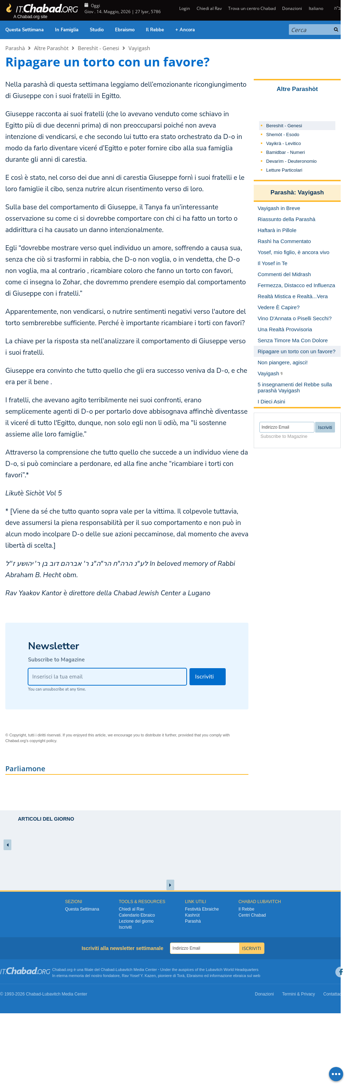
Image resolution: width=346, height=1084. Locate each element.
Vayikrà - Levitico (283, 143)
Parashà (15, 48)
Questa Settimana (24, 30)
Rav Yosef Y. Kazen (139, 975)
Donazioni (292, 8)
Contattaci (332, 994)
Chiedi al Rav (209, 8)
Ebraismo (124, 30)
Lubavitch (124, 969)
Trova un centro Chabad (252, 8)
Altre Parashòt (51, 48)
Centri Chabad (252, 915)
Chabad (108, 969)
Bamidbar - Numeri (285, 152)
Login (184, 8)
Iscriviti (125, 927)
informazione (221, 975)
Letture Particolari (284, 170)
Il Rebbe (155, 30)
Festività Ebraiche (202, 909)
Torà (181, 975)
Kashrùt (192, 915)
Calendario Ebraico (137, 915)
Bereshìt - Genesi (98, 48)
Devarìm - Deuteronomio (291, 161)
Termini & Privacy (298, 994)
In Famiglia (66, 30)
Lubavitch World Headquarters (232, 969)
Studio (97, 30)
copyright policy (42, 741)
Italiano (316, 8)
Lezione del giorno (136, 921)
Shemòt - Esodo (282, 134)
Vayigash (139, 48)
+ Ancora (185, 30)
